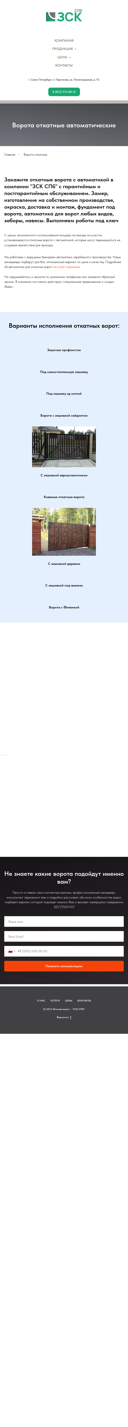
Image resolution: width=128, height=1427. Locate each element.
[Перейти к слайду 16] (60, 799)
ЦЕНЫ (68, 1056)
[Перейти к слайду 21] (79, 799)
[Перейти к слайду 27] (102, 799)
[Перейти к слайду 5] (18, 799)
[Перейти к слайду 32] (121, 799)
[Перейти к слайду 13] (49, 799)
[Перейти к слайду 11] (41, 799)
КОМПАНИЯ (64, 40)
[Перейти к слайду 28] (106, 799)
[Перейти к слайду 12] (45, 799)
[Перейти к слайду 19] (72, 799)
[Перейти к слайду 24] (91, 799)
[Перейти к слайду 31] (117, 799)
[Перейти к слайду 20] (75, 799)
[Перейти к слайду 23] (87, 799)
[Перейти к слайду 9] (33, 799)
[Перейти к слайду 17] (64, 799)
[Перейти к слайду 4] (14, 799)
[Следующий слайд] (126, 783)
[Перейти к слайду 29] (110, 799)
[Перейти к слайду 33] (125, 799)
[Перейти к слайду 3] (10, 799)
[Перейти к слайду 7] (26, 799)
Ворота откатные (35, 154)
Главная (9, 154)
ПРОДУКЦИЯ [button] (63, 49)
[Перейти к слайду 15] (56, 799)
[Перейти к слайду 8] (29, 799)
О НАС (41, 1056)
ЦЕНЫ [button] (62, 57)
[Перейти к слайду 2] (6, 799)
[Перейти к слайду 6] (22, 799)
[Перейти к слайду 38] (72, 805)
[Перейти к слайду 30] (114, 799)
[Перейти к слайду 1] (3, 799)
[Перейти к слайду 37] (68, 805)
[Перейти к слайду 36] (64, 805)
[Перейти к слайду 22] (83, 799)
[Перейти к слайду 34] (56, 805)
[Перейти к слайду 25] (94, 799)
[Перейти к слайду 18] (68, 799)
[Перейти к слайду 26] (98, 799)
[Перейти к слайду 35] (60, 805)
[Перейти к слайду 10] (37, 799)
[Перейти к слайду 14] (52, 799)
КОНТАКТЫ (64, 65)
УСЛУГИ (55, 1056)
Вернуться (64, 1073)
